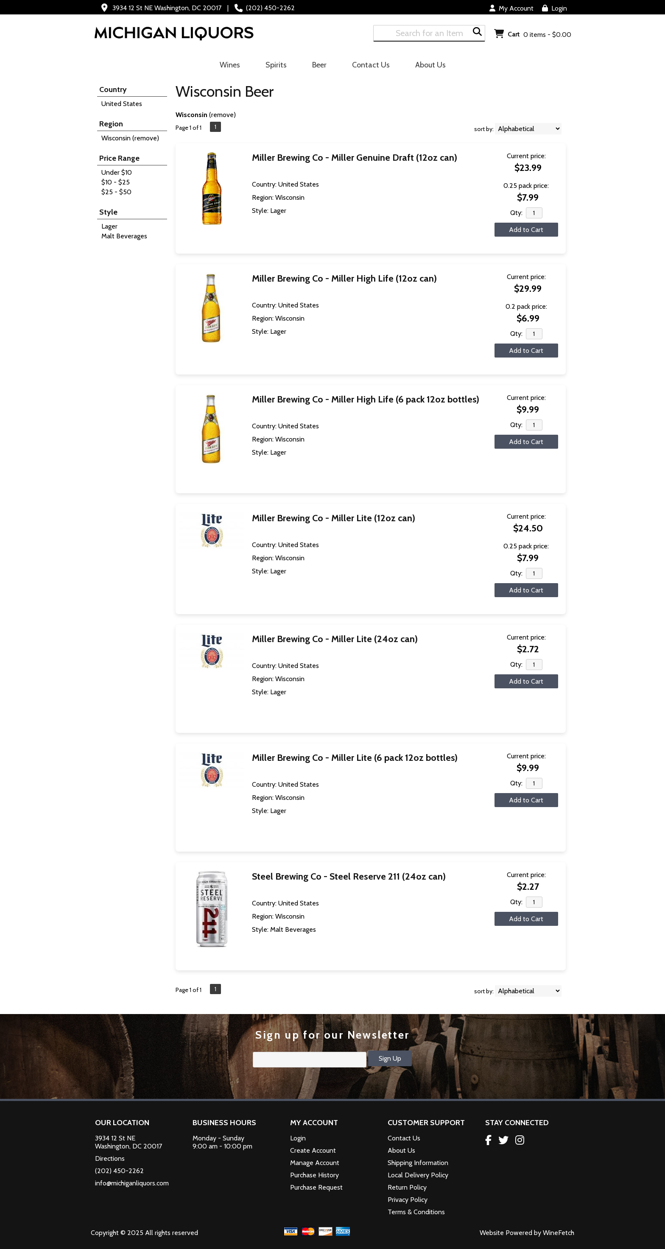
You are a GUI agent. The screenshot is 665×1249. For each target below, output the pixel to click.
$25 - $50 (116, 192)
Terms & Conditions (416, 1212)
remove (222, 115)
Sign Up (390, 1058)
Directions (110, 1158)
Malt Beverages (124, 236)
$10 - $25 (115, 182)
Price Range (119, 158)
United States (121, 104)
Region (111, 124)
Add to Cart (526, 230)
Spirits (273, 66)
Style (108, 212)
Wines (227, 66)
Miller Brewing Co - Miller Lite (333, 518)
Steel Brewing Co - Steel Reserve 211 (349, 876)
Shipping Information (418, 1163)
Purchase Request (316, 1187)
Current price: (526, 156)
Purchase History (314, 1175)
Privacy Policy (408, 1200)
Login (554, 8)
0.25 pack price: (526, 186)
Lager (109, 226)
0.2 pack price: (526, 306)
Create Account (313, 1150)
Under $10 (116, 172)
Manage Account (314, 1163)
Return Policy (407, 1187)
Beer (317, 66)
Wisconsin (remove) (130, 138)
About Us (428, 66)
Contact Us (371, 65)
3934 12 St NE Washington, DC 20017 (166, 8)
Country (113, 89)
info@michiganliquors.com (132, 1183)
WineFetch (558, 1233)
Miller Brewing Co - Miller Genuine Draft (354, 157)
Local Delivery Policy (418, 1175)
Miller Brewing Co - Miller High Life (344, 278)
